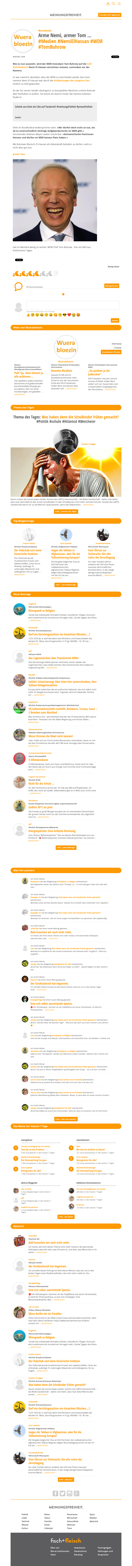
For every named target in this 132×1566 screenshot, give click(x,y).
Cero (32, 948)
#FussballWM (40, 756)
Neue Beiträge (22, 594)
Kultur (25, 1528)
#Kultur (17, 365)
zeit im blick (36, 1079)
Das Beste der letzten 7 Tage (30, 1126)
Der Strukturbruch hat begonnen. (50, 983)
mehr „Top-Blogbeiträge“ (66, 585)
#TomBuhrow (52, 46)
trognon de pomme (37, 777)
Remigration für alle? (63, 964)
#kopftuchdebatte (29, 547)
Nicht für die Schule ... (41, 783)
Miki (78, 1146)
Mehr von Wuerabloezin (27, 327)
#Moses (38, 1310)
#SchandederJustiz (43, 630)
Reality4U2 (33, 702)
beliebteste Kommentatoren (88, 1182)
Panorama (72, 1514)
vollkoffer (35, 928)
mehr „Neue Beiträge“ (66, 847)
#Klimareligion (45, 607)
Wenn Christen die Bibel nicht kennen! (51, 736)
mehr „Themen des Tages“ (66, 511)
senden (115, 320)
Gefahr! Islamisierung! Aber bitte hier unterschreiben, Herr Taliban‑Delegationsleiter (63, 683)
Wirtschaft (72, 1518)
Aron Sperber (66, 543)
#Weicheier (87, 421)
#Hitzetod (70, 421)
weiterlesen (19, 394)
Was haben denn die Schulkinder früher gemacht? (80, 417)
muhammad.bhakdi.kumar (40, 753)
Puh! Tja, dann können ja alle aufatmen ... (28, 374)
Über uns (54, 1547)
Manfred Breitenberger (30, 1157)
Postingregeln (104, 1547)
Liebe (24, 1518)
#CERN (39, 1263)
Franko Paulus (29, 543)
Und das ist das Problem (32, 1149)
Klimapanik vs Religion (42, 611)
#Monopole (103, 547)
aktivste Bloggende (29, 1182)
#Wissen (32, 654)
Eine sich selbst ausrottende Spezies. (52, 1004)
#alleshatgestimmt (58, 705)
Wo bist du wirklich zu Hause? (90, 1149)
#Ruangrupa (19, 369)
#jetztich (18, 1226)
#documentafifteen (33, 369)
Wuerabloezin (44, 30)
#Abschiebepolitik (51, 678)
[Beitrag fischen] (111, 286)
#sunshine (49, 804)
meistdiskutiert (83, 1140)
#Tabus (32, 1310)
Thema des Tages (23, 407)
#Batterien (53, 827)
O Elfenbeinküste (38, 760)
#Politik (42, 421)
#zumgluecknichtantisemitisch (27, 367)
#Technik (33, 1239)
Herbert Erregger (89, 444)
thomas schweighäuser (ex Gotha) (35, 1146)
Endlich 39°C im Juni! (41, 807)
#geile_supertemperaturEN (65, 804)
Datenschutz (80, 1551)
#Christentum (58, 732)
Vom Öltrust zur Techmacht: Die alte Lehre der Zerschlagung (101, 553)
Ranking (78, 1554)
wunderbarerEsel (103, 543)
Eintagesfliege (36, 1000)
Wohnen (71, 1524)
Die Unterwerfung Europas (33, 1160)
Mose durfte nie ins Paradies (70, 1079)
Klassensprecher (35, 729)
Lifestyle (48, 1528)
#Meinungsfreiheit (44, 732)
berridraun (33, 800)
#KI (38, 1239)
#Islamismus (64, 678)
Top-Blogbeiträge (23, 521)
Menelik (32, 675)
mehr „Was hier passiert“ (66, 1119)
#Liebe (32, 804)
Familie (48, 1521)
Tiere (69, 1528)
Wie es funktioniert (59, 1551)
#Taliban (73, 547)
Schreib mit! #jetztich (109, 14)
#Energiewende (42, 827)
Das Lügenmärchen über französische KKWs (53, 658)
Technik (25, 1521)
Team (53, 1554)
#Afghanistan (64, 547)
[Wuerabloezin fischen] (111, 352)
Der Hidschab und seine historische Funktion (27, 552)
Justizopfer (33, 627)
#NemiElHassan (73, 41)
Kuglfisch (32, 604)
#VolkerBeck (74, 365)
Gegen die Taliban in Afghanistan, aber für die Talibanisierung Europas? (65, 553)
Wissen (25, 1524)
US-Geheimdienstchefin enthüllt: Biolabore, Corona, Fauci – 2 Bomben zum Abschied (63, 710)
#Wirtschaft (93, 547)
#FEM (38, 780)
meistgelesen (26, 1140)
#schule (55, 421)
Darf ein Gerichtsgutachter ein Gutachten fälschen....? (59, 634)
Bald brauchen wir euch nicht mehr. (51, 932)
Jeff (30, 651)
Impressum (79, 1547)
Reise (47, 1514)
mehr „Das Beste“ (66, 1217)
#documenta (56, 367)
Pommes (80, 1205)
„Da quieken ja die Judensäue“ (99, 372)
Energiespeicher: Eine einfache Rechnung (52, 831)
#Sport (32, 756)
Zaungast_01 (36, 897)
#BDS (90, 367)
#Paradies (46, 1310)
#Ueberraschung (43, 705)
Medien (93, 1518)
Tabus (47, 1518)
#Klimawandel (42, 1286)
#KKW (38, 654)
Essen (47, 1524)
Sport (92, 1514)
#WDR (96, 41)
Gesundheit (72, 1521)
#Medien (47, 41)
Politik (25, 1514)
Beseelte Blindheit (61, 371)
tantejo (34, 964)
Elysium (34, 980)
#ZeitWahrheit (73, 705)
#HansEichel (63, 365)
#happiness (40, 804)
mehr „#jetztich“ (66, 1479)
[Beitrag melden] (113, 266)
